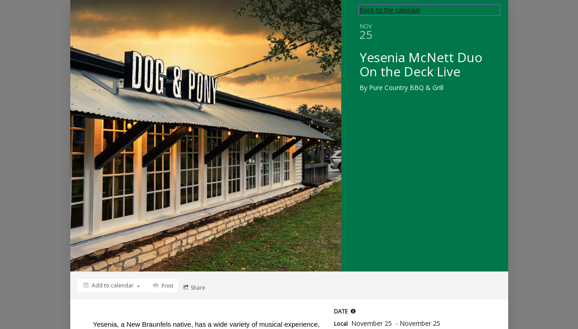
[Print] (162, 285)
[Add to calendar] (111, 285)
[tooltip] (353, 311)
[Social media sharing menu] (193, 287)
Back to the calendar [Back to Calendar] (390, 9)
